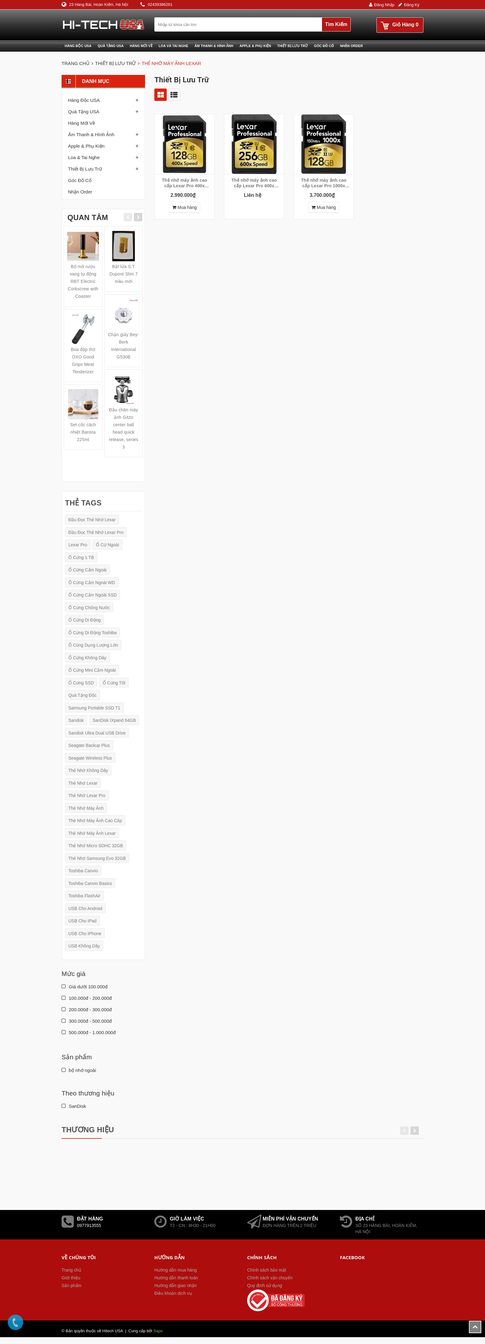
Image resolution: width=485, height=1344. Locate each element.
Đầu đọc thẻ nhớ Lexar (92, 519)
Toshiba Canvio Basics (90, 883)
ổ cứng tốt (114, 682)
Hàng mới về (141, 46)
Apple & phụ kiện (255, 46)
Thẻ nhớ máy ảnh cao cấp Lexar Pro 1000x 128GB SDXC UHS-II (323, 183)
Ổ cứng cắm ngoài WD (91, 582)
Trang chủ (71, 1270)
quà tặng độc (82, 695)
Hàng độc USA (78, 46)
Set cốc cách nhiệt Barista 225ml (83, 432)
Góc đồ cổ (324, 46)
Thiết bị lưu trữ (292, 46)
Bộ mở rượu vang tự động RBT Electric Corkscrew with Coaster (83, 281)
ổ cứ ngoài (107, 544)
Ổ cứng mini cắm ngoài (92, 670)
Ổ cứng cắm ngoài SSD (92, 594)
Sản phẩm (71, 1285)
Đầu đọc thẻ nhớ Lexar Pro (95, 532)
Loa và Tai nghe (173, 46)
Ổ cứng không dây (87, 657)
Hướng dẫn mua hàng (175, 1270)
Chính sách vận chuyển (270, 1277)
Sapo (158, 1331)
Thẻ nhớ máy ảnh (86, 808)
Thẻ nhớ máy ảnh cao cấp (95, 820)
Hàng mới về (81, 123)
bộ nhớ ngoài (79, 1070)
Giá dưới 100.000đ (85, 986)
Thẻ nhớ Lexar (82, 783)
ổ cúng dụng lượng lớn (93, 645)
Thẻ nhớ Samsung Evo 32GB (97, 858)
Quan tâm (87, 217)
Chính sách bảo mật (266, 1270)
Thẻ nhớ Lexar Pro (86, 795)
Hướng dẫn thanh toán (176, 1277)
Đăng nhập (384, 4)
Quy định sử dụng (264, 1285)
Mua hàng (184, 207)
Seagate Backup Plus (89, 745)
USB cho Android (85, 908)
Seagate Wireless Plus (90, 758)
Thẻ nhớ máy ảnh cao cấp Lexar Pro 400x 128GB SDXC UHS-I (184, 183)
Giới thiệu (71, 1277)
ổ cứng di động (84, 620)
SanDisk (74, 1106)
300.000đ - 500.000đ (87, 1021)
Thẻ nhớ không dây (88, 770)
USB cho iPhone (84, 933)
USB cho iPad (82, 920)
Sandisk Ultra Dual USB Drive (97, 733)
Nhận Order (351, 46)
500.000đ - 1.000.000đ (89, 1032)
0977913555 (89, 1225)
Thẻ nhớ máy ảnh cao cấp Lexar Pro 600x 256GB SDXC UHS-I (254, 183)
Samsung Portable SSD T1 (94, 707)
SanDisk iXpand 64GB (114, 720)
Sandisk (76, 720)
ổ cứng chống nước (89, 607)
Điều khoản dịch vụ (173, 1293)
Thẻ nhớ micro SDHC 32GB (95, 845)
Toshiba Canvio (83, 870)
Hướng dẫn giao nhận (175, 1285)
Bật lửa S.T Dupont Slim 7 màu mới (123, 274)
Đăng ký (411, 4)
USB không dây (84, 945)
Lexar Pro (77, 544)
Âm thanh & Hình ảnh (214, 46)
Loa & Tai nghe (84, 157)
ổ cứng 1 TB (81, 557)
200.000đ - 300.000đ (87, 1009)
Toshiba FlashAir (84, 895)
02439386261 (160, 4)
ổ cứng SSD (81, 682)
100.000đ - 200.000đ (87, 998)
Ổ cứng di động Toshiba (92, 632)
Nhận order (80, 191)
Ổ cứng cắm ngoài (87, 569)
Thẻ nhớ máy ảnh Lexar (92, 833)
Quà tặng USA (111, 46)
